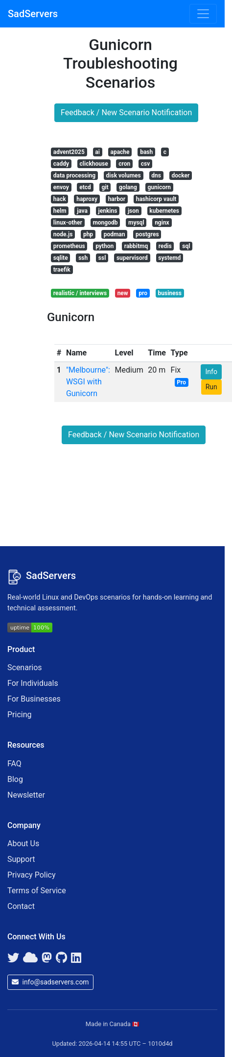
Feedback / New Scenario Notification (126, 112)
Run (211, 387)
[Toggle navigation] (203, 14)
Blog (15, 779)
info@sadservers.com (50, 982)
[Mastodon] (47, 958)
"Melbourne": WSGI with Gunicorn (88, 381)
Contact (21, 906)
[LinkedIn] (76, 958)
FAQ (14, 763)
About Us (23, 843)
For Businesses (34, 699)
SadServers (33, 14)
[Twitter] (13, 958)
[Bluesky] (30, 958)
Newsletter (26, 795)
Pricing (19, 714)
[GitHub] (61, 958)
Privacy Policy (31, 875)
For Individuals (32, 683)
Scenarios (24, 667)
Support (21, 859)
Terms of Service (36, 890)
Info (211, 372)
